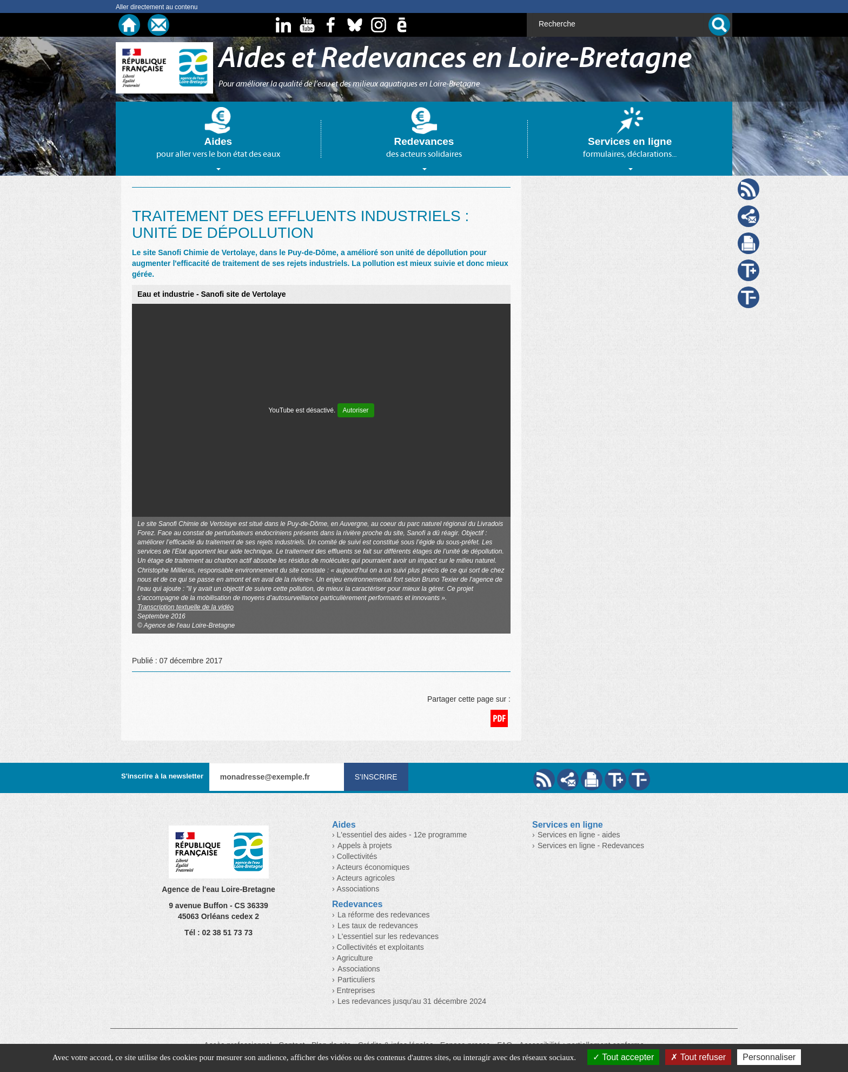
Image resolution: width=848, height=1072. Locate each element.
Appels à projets (364, 845)
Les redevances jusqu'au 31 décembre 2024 (411, 1001)
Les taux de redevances (377, 925)
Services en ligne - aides (579, 834)
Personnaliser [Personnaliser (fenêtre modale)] (769, 1057)
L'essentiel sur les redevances (388, 936)
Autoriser (356, 410)
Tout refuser (698, 1057)
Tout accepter (623, 1057)
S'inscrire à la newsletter (162, 776)
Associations (358, 968)
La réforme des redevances (383, 914)
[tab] (218, 139)
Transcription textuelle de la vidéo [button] (185, 607)
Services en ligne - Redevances (591, 845)
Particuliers (356, 979)
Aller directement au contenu (156, 7)
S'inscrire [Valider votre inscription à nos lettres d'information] (376, 777)
